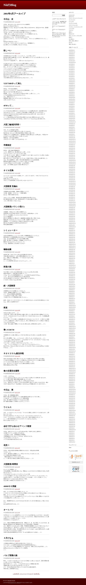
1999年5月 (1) (72, 433)
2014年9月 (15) (72, 123)
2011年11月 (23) (72, 183)
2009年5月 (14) (72, 235)
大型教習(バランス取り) (14, 207)
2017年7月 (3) (72, 67)
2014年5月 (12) (72, 130)
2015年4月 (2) (72, 111)
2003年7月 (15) (72, 356)
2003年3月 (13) (72, 363)
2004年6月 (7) (72, 336)
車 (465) (70, 42)
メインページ (23, 574)
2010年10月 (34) (72, 205)
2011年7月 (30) (72, 190)
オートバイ (9, 510)
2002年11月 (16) (72, 370)
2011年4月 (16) (72, 195)
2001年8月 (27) (72, 396)
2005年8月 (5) (72, 312)
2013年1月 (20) (72, 158)
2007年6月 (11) (72, 275)
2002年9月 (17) (72, 373)
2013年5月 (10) (72, 151)
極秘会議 (7, 249)
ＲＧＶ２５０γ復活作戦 (14, 353)
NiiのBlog (10, 5)
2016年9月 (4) (72, 83)
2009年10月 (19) (72, 226)
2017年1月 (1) (72, 78)
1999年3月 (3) (72, 436)
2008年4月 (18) (72, 258)
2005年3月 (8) (72, 321)
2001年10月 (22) (72, 392)
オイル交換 (8, 170)
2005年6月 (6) (72, 315)
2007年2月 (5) (72, 282)
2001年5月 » (37, 574)
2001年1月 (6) (72, 408)
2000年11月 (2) (72, 412)
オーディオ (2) (72, 19)
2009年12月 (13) (72, 223)
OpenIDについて (76, 462)
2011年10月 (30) (72, 184)
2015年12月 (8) (72, 97)
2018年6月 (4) (72, 50)
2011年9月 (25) (72, 186)
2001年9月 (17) (72, 394)
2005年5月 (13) (72, 317)
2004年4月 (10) (72, 340)
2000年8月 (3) (72, 417)
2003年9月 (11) (72, 352)
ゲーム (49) (71, 21)
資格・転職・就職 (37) (73, 40)
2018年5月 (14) (72, 51)
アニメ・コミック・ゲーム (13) (75, 18)
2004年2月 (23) (72, 343)
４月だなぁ (8, 538)
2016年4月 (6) (72, 92)
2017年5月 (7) (72, 71)
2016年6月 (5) (72, 88)
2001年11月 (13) (72, 391)
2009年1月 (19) (72, 242)
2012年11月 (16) (72, 162)
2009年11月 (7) (72, 224)
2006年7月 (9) (72, 293)
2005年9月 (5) (72, 310)
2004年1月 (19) (72, 345)
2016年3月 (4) (72, 93)
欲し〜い (7, 50)
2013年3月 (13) (72, 155)
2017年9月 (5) (72, 64)
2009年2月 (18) (72, 240)
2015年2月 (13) (72, 114)
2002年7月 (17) (72, 377)
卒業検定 (7, 145)
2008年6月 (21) (72, 254)
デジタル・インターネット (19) (75, 26)
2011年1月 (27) (72, 200)
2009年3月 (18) (72, 238)
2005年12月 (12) (72, 305)
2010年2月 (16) (72, 219)
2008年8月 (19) (72, 251)
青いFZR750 (9, 330)
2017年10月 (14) (72, 62)
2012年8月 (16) (72, 167)
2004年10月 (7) (72, 329)
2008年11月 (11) (72, 245)
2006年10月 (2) (72, 287)
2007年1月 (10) (72, 284)
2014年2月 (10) (72, 135)
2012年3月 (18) (72, 176)
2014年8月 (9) (72, 125)
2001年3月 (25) (72, 405)
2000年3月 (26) (72, 426)
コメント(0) (17, 21)
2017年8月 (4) (72, 65)
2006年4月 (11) (72, 298)
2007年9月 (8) (72, 270)
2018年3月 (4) (72, 55)
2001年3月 (62, 26)
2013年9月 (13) (72, 144)
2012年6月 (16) (72, 170)
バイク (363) (71, 28)
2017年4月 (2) (72, 72)
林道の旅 (7, 267)
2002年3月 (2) (72, 384)
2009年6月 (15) (72, 233)
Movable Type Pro (11, 580)
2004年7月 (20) (72, 335)
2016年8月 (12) (72, 85)
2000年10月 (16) (72, 413)
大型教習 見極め (11, 186)
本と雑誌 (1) (71, 39)
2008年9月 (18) (72, 249)
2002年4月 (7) (72, 382)
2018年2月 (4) (72, 57)
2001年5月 (62, 29)
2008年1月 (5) (72, 263)
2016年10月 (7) (72, 81)
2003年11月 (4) (72, 349)
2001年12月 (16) (72, 389)
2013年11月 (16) (72, 141)
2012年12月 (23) (72, 160)
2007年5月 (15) (72, 277)
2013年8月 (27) (72, 146)
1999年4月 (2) (72, 434)
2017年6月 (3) (72, 69)
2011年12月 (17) (72, 181)
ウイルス (8, 407)
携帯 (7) (70, 32)
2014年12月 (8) (72, 118)
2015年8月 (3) (72, 104)
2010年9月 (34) (72, 207)
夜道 (5, 308)
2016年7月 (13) (72, 86)
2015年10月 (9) (72, 100)
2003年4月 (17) (72, 361)
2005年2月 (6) (72, 322)
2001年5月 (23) (72, 401)
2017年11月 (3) (72, 60)
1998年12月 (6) (72, 441)
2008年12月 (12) (72, 244)
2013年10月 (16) (72, 142)
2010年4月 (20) (72, 216)
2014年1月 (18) (72, 137)
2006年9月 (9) (72, 289)
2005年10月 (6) (72, 308)
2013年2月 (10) (72, 156)
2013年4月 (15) (72, 153)
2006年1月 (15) (72, 303)
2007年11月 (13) (72, 266)
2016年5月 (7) (72, 90)
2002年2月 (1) (72, 385)
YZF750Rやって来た (13, 83)
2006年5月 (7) (72, 296)
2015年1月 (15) (72, 116)
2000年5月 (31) (72, 422)
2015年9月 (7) (72, 102)
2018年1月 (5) (72, 58)
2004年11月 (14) (72, 328)
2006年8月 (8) (72, 291)
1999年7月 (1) (72, 431)
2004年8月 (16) (72, 333)
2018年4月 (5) (72, 53)
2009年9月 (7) (72, 228)
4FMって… (8, 105)
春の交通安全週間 (11, 371)
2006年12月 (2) (72, 286)
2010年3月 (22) (72, 217)
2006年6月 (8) (72, 294)
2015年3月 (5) (72, 113)
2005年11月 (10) (72, 307)
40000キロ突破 (10, 486)
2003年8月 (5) (72, 354)
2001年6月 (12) (72, 399)
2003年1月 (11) (72, 366)
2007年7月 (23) (72, 273)
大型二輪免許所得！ (12, 124)
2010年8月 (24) (72, 209)
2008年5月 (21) (72, 256)
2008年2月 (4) (72, 261)
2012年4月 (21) (72, 174)
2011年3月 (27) (72, 197)
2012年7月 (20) (72, 169)
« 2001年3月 (16, 574)
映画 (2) (70, 37)
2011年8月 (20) (72, 188)
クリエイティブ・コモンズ (14, 582)
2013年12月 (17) (72, 139)
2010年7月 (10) (72, 210)
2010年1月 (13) (72, 221)
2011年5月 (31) (72, 193)
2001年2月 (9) (72, 406)
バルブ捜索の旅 (10, 555)
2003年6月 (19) (72, 357)
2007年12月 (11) (72, 265)
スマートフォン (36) (73, 25)
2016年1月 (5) (72, 95)
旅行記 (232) (71, 33)
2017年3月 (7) (72, 74)
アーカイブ (30, 574)
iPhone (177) (71, 16)
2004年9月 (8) (72, 331)
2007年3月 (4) (72, 280)
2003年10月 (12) (72, 350)
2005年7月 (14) (72, 314)
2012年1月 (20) (72, 179)
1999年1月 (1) (72, 440)
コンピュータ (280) (73, 23)
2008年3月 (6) (72, 259)
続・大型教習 (9, 286)
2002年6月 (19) (72, 378)
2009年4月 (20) (72, 237)
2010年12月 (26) (72, 202)
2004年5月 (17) (72, 338)
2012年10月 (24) (72, 163)
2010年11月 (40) (72, 204)
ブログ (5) (71, 30)
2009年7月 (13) (72, 231)
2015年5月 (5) (72, 109)
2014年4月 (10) (72, 132)
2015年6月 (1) (72, 107)
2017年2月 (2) (72, 76)
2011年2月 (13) (72, 198)
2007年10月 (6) (72, 268)
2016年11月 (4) (72, 79)
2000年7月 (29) (72, 419)
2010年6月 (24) (72, 212)
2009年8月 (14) (72, 230)
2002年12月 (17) (72, 368)
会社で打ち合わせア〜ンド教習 (17, 426)
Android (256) (71, 14)
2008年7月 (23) (72, 252)
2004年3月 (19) (72, 342)
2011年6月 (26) (72, 191)
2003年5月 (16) (72, 359)
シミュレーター (10, 230)
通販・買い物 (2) (72, 44)
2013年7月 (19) (72, 148)
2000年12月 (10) (72, 410)
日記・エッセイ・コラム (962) (75, 35)
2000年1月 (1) (72, 427)
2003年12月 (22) (72, 347)
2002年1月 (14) (72, 387)
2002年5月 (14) (72, 380)
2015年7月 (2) (72, 106)
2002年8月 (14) (72, 375)
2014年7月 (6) (72, 127)
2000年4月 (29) (72, 424)
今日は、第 (8, 390)
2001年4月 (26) (72, 403)
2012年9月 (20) (72, 165)
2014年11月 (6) (72, 120)
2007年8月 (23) (72, 272)
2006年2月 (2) (72, 301)
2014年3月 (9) (72, 134)
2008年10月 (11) (72, 247)
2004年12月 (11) (72, 326)
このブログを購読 (74, 450)
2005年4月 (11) (72, 319)
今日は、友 (8, 19)
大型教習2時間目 (11, 464)
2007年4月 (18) (72, 279)
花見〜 (6, 445)
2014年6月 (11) (72, 128)
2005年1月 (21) (72, 324)
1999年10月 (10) (72, 429)
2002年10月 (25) (72, 371)
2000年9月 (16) (72, 415)
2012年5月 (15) (72, 172)
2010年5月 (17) (72, 214)
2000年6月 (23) (72, 420)
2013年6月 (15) (72, 149)
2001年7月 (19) (72, 398)
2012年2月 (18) (72, 177)
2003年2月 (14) (72, 364)
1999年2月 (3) (72, 438)
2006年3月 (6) (72, 300)
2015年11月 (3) (72, 99)
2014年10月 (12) (72, 121)
